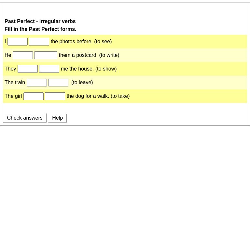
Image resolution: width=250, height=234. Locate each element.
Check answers (25, 118)
